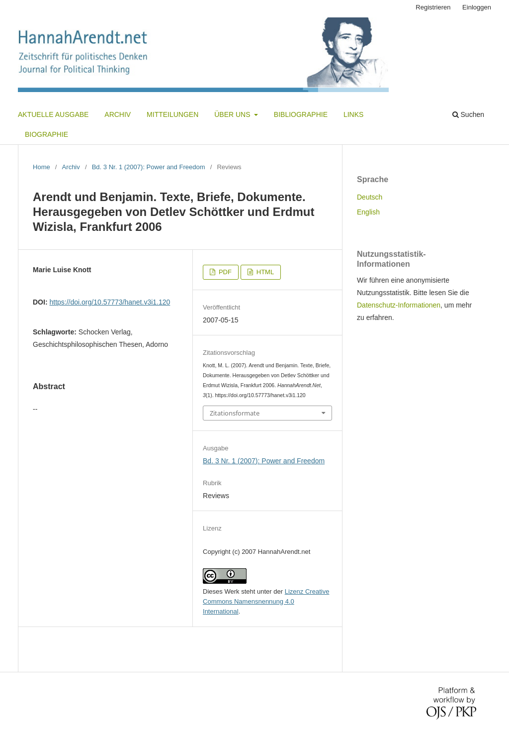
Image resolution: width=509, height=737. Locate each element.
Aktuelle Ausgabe (53, 114)
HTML (264, 272)
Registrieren (433, 7)
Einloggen (476, 7)
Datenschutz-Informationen (398, 305)
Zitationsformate (234, 413)
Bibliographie (301, 114)
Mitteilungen (172, 114)
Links (353, 114)
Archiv (117, 114)
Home (41, 167)
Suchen (468, 114)
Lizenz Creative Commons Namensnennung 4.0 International (266, 601)
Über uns (233, 114)
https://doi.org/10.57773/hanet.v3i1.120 (109, 302)
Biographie (46, 134)
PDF (224, 272)
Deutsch (369, 197)
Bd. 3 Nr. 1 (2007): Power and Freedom (148, 167)
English (368, 212)
